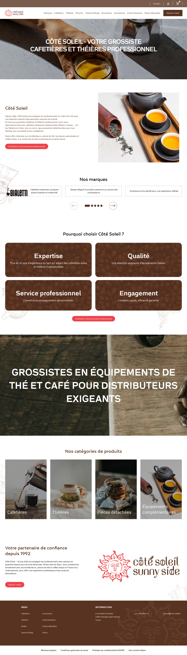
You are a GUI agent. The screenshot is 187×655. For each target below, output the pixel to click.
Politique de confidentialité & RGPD (108, 650)
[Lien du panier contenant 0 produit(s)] (177, 3)
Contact (156, 3)
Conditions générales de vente (74, 650)
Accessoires (119, 13)
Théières (70, 13)
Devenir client (173, 13)
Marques (48, 13)
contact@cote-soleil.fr (172, 613)
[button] (26, 146)
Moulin (23, 626)
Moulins (79, 13)
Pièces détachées (152, 13)
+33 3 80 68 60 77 (141, 613)
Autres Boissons (134, 13)
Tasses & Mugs (92, 13)
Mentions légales (48, 650)
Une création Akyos (137, 650)
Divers (45, 632)
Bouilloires (107, 13)
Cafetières (59, 13)
